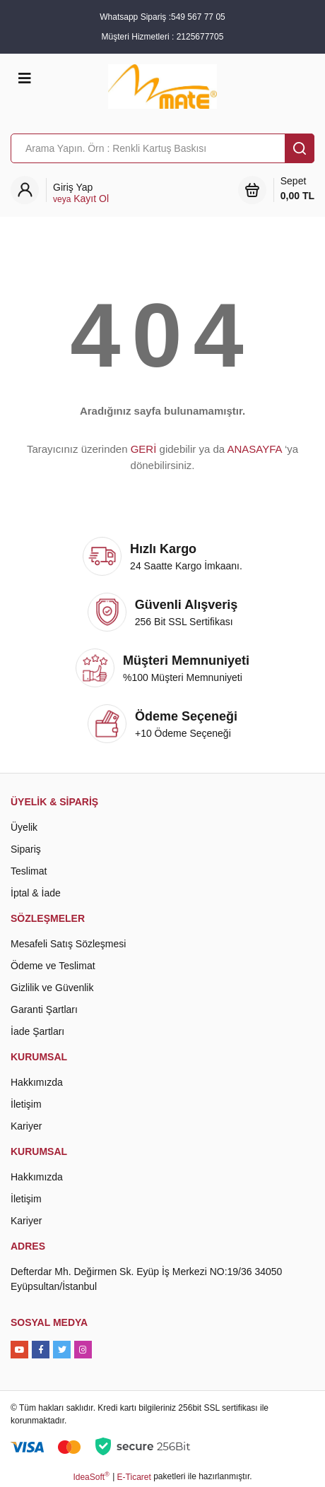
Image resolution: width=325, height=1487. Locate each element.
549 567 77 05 (198, 17)
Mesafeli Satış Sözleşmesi (68, 943)
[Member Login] (81, 193)
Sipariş (26, 849)
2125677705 (200, 37)
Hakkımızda (37, 1082)
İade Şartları (37, 1031)
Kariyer (26, 1126)
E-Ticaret (134, 1477)
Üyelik (24, 827)
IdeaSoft (91, 1476)
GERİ (144, 449)
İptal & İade (36, 893)
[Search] (162, 148)
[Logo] (162, 85)
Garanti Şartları (44, 1009)
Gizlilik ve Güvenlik (52, 987)
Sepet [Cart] (297, 189)
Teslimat (29, 871)
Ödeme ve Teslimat (53, 965)
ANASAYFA (254, 449)
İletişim (26, 1104)
